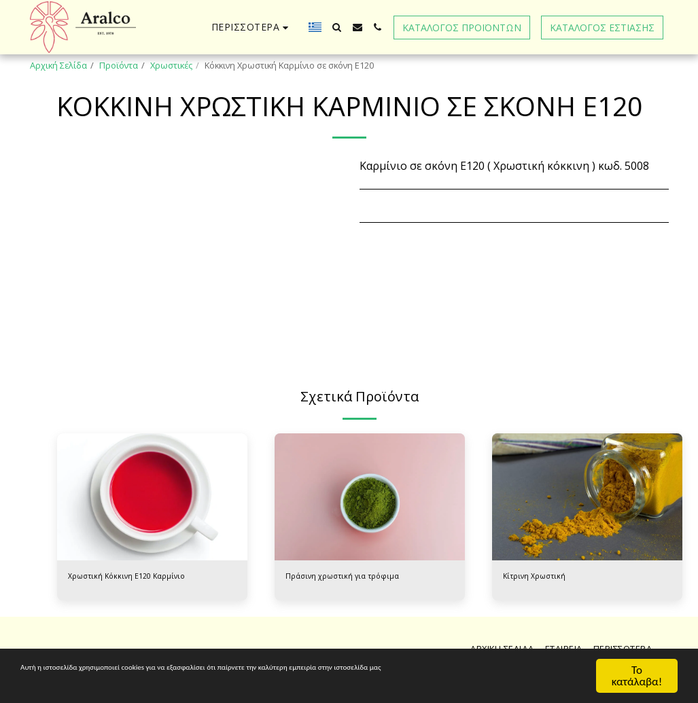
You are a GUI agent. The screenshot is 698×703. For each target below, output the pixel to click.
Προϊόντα (118, 65)
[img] (152, 496)
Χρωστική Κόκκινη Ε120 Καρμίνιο (133, 577)
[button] (337, 27)
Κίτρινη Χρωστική (538, 577)
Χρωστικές (171, 65)
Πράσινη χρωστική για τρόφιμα (349, 577)
